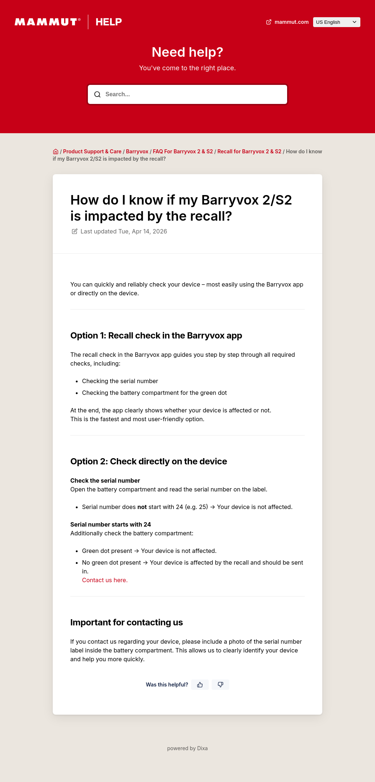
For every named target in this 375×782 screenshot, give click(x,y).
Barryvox (137, 151)
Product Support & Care (92, 151)
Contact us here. (105, 580)
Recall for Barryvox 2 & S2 (250, 151)
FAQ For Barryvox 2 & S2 (183, 151)
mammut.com (286, 22)
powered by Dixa (187, 748)
